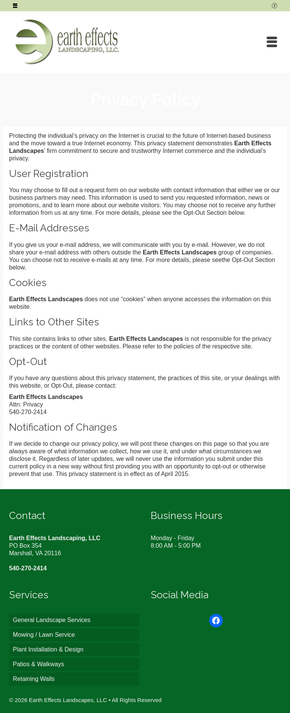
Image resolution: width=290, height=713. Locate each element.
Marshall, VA (26, 553)
